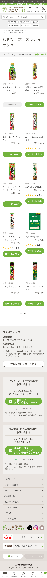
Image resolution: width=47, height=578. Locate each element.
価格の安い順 (25, 54)
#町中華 (35, 25)
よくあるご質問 (10, 507)
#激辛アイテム (13, 22)
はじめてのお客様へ (12, 485)
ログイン (37, 11)
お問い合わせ (30, 11)
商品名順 (12, 54)
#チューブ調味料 (13, 25)
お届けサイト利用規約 (13, 490)
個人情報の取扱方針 (12, 502)
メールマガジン (10, 519)
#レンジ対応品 (26, 25)
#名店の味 (34, 22)
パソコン (14, 556)
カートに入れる (35, 104)
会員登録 (43, 11)
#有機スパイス (25, 22)
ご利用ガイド (9, 479)
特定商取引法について (13, 496)
